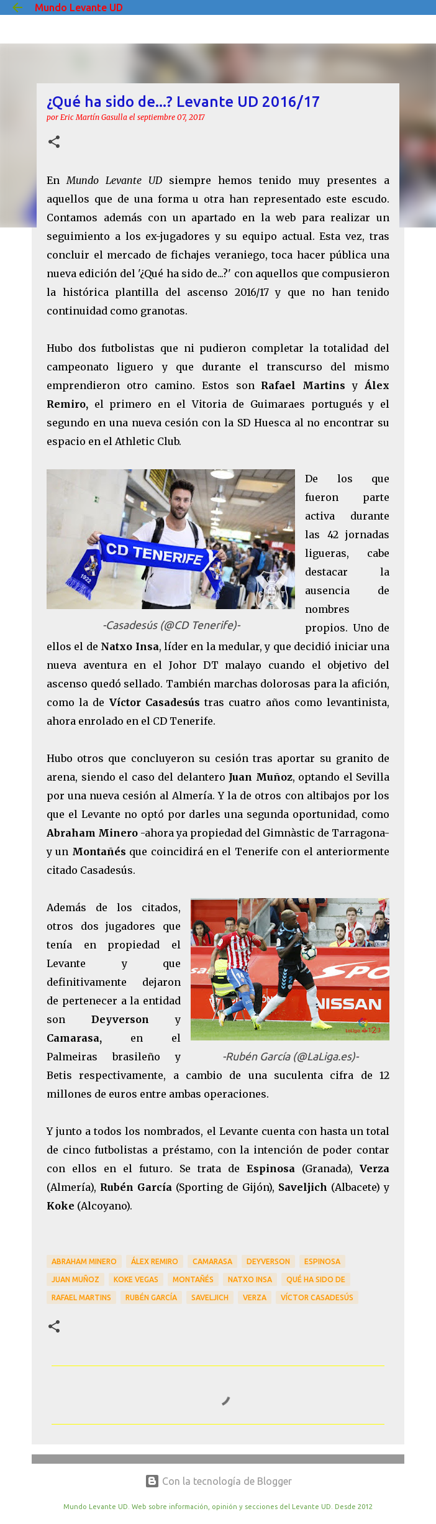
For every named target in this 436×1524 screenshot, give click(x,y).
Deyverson (268, 1261)
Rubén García (151, 1297)
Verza (254, 1297)
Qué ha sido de (315, 1279)
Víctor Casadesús (317, 1297)
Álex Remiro (154, 1261)
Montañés (193, 1279)
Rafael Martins (81, 1297)
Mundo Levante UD (79, 7)
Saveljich (210, 1297)
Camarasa (212, 1261)
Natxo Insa (250, 1279)
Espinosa (322, 1261)
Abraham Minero (84, 1261)
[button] (54, 142)
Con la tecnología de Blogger (218, 1481)
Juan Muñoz (75, 1279)
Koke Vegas (136, 1279)
